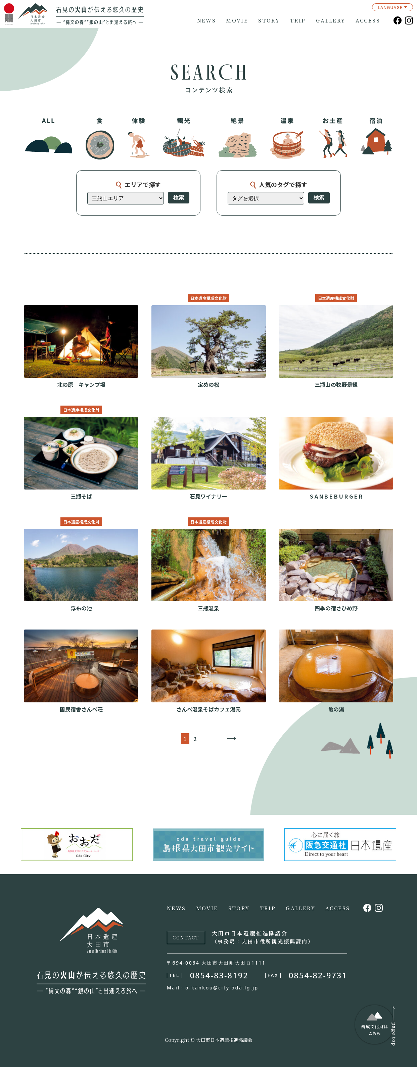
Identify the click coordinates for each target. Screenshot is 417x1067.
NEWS (206, 20)
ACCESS (368, 20)
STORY (269, 20)
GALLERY (330, 20)
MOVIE (237, 20)
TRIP (298, 20)
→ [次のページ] (231, 738)
